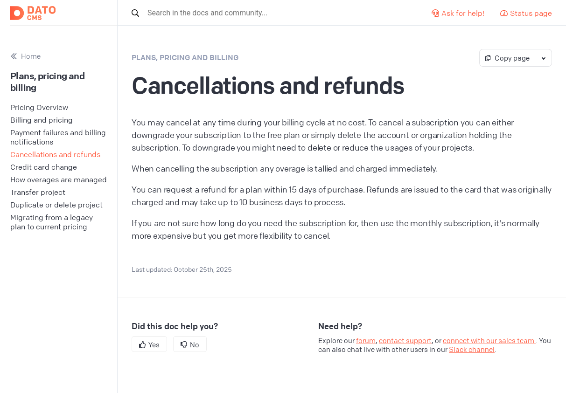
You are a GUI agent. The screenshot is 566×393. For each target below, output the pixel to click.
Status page (526, 13)
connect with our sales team (489, 340)
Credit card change (43, 167)
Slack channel (472, 349)
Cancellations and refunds (55, 154)
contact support (405, 340)
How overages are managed (58, 179)
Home (25, 56)
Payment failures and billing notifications (58, 137)
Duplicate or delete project (56, 204)
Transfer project (37, 192)
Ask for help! (458, 13)
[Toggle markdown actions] (543, 57)
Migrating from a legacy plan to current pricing (51, 222)
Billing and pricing (41, 119)
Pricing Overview (39, 107)
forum (366, 340)
